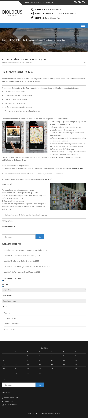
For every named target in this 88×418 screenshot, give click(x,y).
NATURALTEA (14, 40)
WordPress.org (9, 329)
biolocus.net (47, 179)
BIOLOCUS (12, 11)
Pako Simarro (28, 62)
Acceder (7, 313)
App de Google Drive (60, 157)
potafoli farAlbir (8, 227)
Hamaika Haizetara (39, 215)
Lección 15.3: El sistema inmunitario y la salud (21, 250)
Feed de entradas (10, 318)
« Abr (3, 379)
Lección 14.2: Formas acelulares (16, 272)
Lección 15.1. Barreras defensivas (16, 261)
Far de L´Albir (28, 40)
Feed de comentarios (12, 324)
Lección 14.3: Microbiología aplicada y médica (21, 266)
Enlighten (57, 413)
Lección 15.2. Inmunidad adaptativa (17, 256)
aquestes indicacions (75, 168)
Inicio (4, 40)
